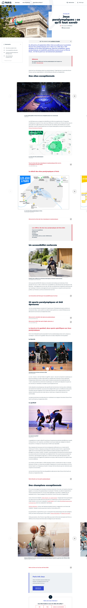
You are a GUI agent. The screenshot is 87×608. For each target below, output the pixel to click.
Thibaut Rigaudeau (55, 513)
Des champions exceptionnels (9, 56)
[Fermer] (71, 41)
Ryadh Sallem (50, 501)
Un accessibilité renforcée (11, 50)
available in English (55, 41)
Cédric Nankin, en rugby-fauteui (49, 497)
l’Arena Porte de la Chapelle (35, 128)
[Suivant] (74, 96)
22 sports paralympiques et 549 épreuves (12, 53)
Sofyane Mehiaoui (33, 506)
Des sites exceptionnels (11, 48)
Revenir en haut (8, 60)
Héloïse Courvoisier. (65, 513)
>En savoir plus (39, 62)
